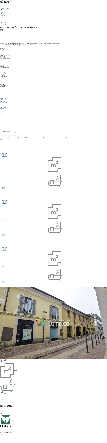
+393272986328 (3, 107)
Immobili (3, 394)
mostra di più (2, 65)
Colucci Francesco (3, 98)
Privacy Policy (4, 400)
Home (3, 3)
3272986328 (2, 106)
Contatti (3, 9)
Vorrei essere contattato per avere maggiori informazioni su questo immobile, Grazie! (10, 133)
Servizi (3, 7)
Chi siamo (4, 4)
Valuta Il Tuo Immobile (6, 8)
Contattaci (2, 361)
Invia (1, 139)
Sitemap (3, 399)
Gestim (10, 432)
